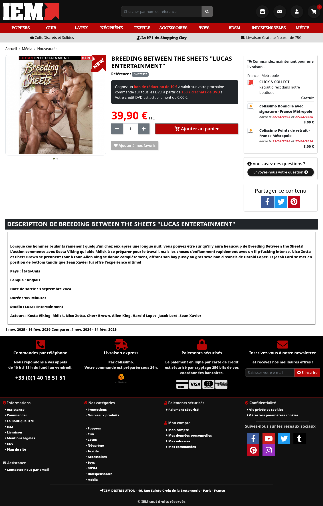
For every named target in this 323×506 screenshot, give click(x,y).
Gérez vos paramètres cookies (272, 415)
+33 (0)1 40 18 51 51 (40, 377)
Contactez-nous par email (27, 470)
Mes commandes (181, 447)
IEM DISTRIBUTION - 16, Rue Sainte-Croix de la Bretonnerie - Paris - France (162, 490)
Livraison (13, 432)
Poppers (21, 28)
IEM (9, 427)
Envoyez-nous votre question (280, 172)
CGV (9, 444)
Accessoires (173, 28)
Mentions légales (20, 438)
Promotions (96, 409)
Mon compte (177, 430)
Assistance (14, 409)
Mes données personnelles (189, 435)
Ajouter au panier (197, 129)
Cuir (51, 28)
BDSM (234, 28)
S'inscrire (307, 372)
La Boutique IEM (19, 421)
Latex (81, 28)
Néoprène (111, 28)
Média (302, 28)
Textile (142, 28)
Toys (204, 28)
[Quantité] (130, 128)
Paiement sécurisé (182, 409)
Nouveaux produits (102, 415)
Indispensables (269, 28)
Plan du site (15, 449)
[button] (54, 158)
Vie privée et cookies (265, 409)
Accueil (11, 48)
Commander (16, 415)
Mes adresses (178, 441)
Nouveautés (47, 48)
